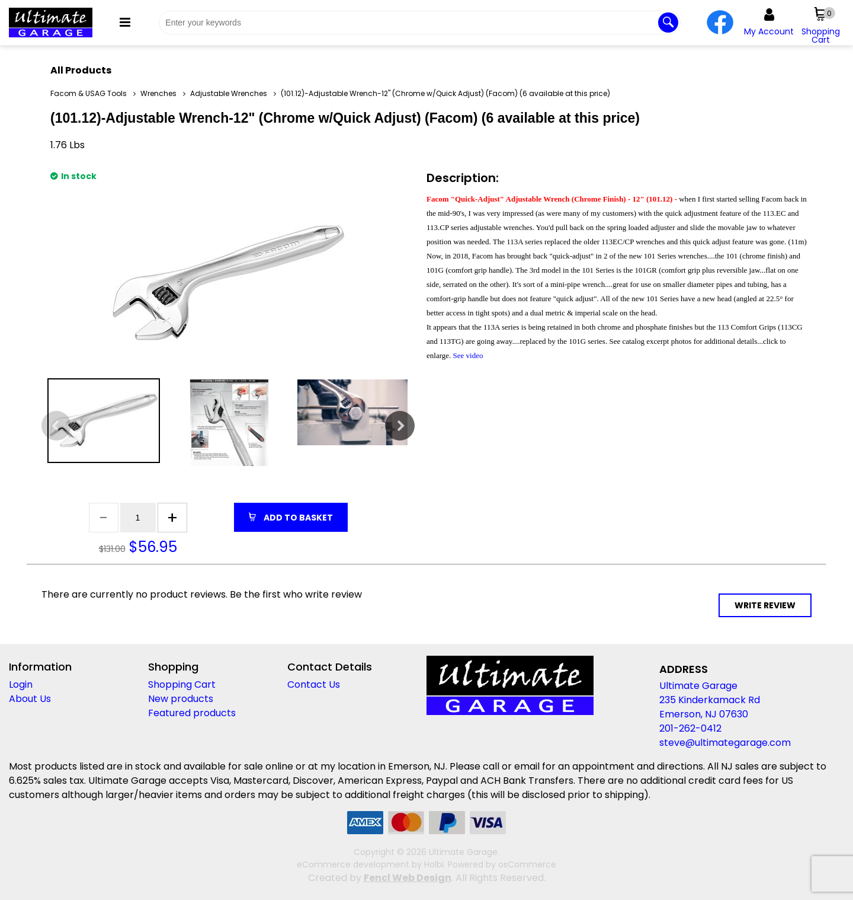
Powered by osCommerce (502, 864)
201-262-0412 (690, 728)
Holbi (434, 864)
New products (180, 699)
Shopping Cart (182, 684)
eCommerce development (353, 864)
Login (21, 684)
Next (400, 426)
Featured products (192, 713)
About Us (30, 699)
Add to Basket (297, 518)
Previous (56, 426)
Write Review (765, 605)
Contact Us (313, 684)
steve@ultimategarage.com (725, 742)
